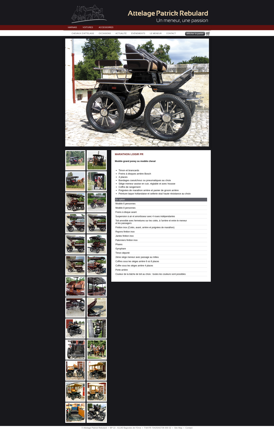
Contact (189, 428)
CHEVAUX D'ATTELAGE (83, 33)
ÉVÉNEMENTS (138, 33)
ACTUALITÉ (121, 33)
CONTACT (171, 33)
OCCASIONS (105, 33)
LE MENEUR (156, 33)
